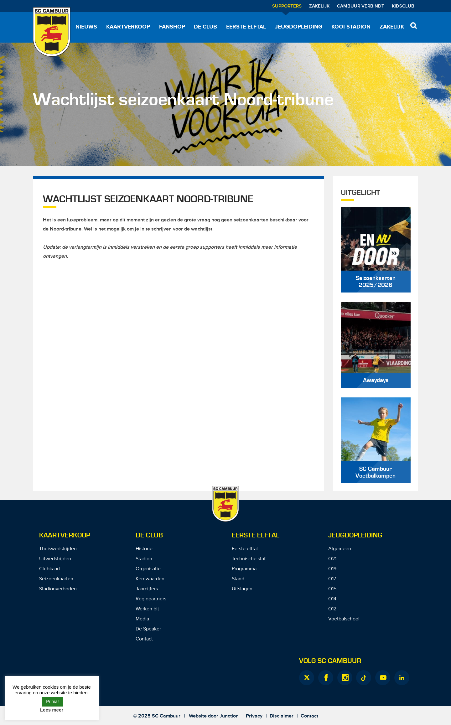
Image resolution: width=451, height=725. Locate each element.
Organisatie (148, 569)
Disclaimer (281, 716)
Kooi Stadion (351, 26)
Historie (144, 549)
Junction (229, 716)
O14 (332, 599)
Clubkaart (49, 569)
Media (142, 619)
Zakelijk (319, 6)
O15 (332, 589)
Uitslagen (242, 589)
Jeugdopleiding (298, 26)
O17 (332, 579)
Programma (244, 569)
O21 (332, 559)
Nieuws (86, 26)
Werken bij (147, 609)
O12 (332, 609)
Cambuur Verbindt (360, 6)
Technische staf (249, 559)
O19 (332, 569)
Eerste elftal (246, 26)
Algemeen (339, 549)
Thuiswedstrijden (58, 549)
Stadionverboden (58, 589)
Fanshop (172, 26)
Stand (238, 579)
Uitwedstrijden (55, 559)
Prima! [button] (52, 701)
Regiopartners (151, 599)
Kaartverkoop (128, 26)
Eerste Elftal (255, 535)
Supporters (287, 6)
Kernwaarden (150, 579)
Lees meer (51, 709)
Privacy (254, 716)
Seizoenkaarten (56, 579)
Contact (144, 639)
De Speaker (148, 629)
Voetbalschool (344, 619)
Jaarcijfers (147, 589)
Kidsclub (403, 6)
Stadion (144, 559)
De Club (205, 26)
